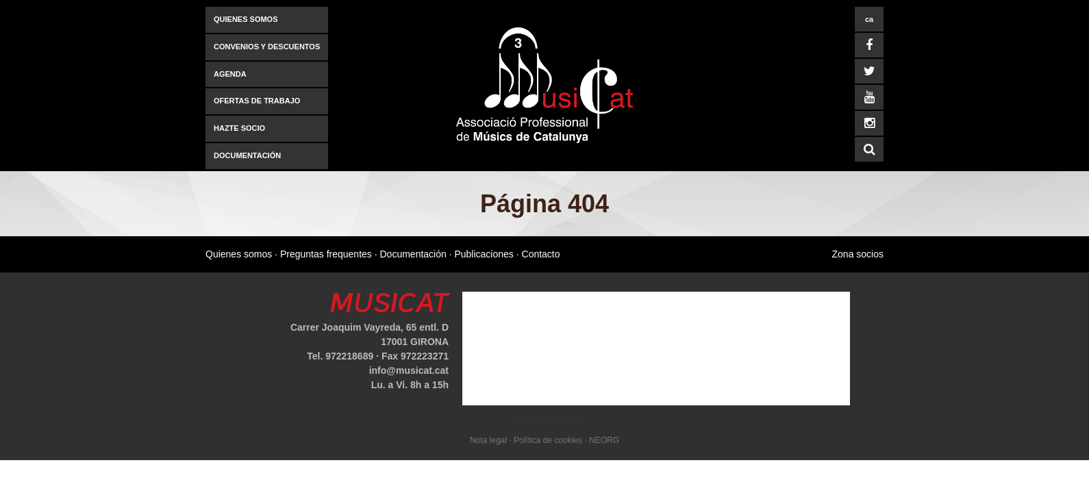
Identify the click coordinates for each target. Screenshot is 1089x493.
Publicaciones (483, 254)
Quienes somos (246, 19)
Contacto (541, 254)
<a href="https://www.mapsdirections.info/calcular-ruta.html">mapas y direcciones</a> (656, 348)
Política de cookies (548, 440)
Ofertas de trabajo (257, 101)
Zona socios (858, 254)
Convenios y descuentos (267, 46)
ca (869, 19)
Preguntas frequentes (326, 254)
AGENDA (230, 74)
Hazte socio (239, 128)
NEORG (604, 440)
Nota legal (488, 440)
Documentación (247, 155)
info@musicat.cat (409, 370)
